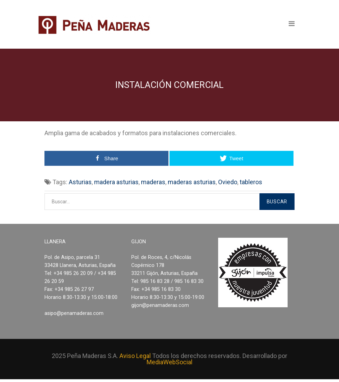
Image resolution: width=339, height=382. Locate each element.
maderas (153, 182)
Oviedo (227, 182)
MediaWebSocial (169, 362)
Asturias (80, 182)
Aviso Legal (135, 355)
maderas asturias (192, 182)
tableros (251, 182)
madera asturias (116, 182)
